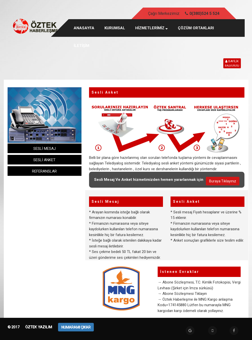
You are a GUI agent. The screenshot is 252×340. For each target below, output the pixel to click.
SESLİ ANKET (44, 160)
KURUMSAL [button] (114, 28)
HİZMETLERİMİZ (151, 28)
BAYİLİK (232, 64)
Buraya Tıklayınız (222, 181)
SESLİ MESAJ (44, 148)
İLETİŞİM (81, 45)
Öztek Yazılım (39, 327)
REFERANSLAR (44, 171)
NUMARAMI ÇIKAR (76, 327)
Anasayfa (84, 28)
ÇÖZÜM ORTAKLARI (196, 28)
